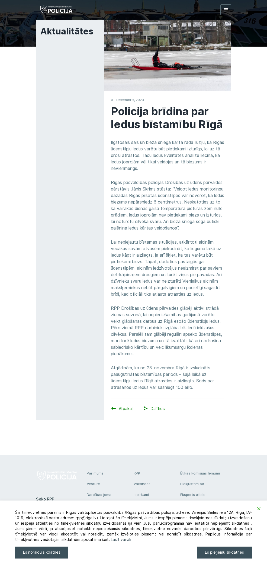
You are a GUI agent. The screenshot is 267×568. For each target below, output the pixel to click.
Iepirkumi (141, 494)
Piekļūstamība (192, 484)
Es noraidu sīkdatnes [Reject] (41, 552)
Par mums (95, 473)
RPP (137, 473)
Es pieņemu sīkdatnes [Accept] (224, 552)
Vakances (142, 484)
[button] (157, 409)
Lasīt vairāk (121, 539)
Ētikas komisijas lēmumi (200, 473)
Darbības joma (99, 494)
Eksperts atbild (192, 494)
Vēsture (93, 484)
